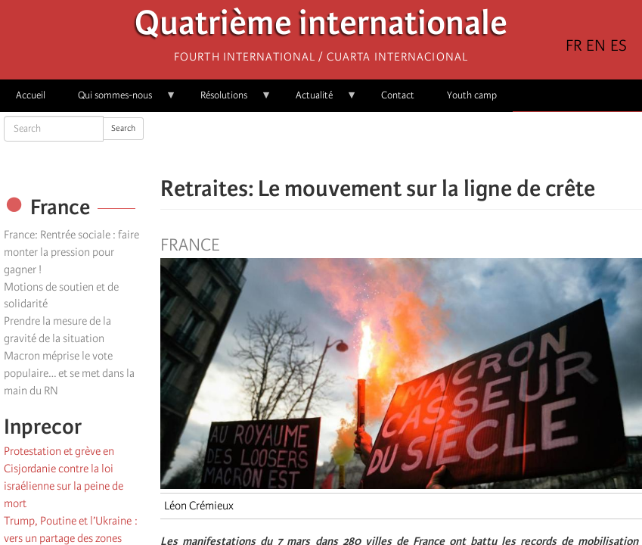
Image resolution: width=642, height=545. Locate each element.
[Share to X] (380, 143)
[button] (443, 143)
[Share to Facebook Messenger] (401, 143)
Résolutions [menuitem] (228, 100)
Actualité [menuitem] (318, 100)
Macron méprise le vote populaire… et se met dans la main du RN (69, 373)
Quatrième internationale (321, 26)
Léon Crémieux (199, 505)
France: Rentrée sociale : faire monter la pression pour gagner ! (71, 252)
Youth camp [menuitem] (472, 95)
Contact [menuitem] (397, 95)
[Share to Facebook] (359, 143)
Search (123, 128)
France (189, 245)
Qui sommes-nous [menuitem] (119, 100)
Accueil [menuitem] (30, 95)
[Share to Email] (422, 143)
